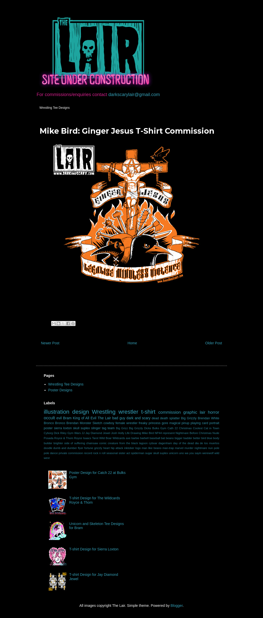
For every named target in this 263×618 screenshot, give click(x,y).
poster (48, 428)
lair (202, 412)
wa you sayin (193, 453)
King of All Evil (84, 418)
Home (132, 343)
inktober (129, 448)
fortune (88, 448)
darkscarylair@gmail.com (134, 94)
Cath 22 (172, 428)
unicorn (173, 453)
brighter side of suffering (69, 443)
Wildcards (118, 438)
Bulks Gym (159, 428)
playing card (199, 423)
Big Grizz (122, 428)
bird (203, 438)
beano (170, 438)
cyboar (153, 443)
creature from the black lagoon (128, 443)
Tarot (95, 438)
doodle (48, 448)
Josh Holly (117, 433)
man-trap (168, 448)
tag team (108, 428)
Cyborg (48, 433)
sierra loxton (63, 428)
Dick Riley (60, 433)
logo (138, 448)
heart (106, 448)
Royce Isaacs (82, 438)
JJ (83, 433)
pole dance (51, 453)
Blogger (177, 606)
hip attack (117, 448)
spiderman (137, 453)
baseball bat (157, 438)
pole (216, 448)
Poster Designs (60, 390)
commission (169, 412)
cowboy (109, 423)
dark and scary (138, 418)
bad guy (118, 418)
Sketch (98, 423)
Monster (85, 423)
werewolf (207, 453)
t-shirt (148, 412)
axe (128, 438)
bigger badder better (187, 438)
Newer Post (50, 343)
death (164, 418)
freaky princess (149, 423)
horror (213, 412)
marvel (179, 448)
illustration (56, 412)
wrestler (128, 412)
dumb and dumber (65, 448)
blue (209, 438)
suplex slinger (90, 428)
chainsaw (92, 443)
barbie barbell (140, 438)
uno (181, 453)
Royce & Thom (63, 438)
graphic (190, 412)
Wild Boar (105, 438)
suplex (164, 453)
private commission (71, 453)
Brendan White (208, 418)
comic (103, 443)
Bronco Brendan (67, 423)
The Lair (104, 418)
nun (210, 448)
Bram (67, 418)
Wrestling (103, 412)
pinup (185, 423)
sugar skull (152, 453)
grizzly (98, 448)
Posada (48, 438)
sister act (124, 453)
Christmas (185, 428)
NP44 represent (165, 433)
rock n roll (99, 453)
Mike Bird (148, 433)
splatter (174, 418)
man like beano (152, 448)
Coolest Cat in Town (206, 428)
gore (165, 423)
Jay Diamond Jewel (97, 433)
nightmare (201, 448)
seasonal (112, 453)
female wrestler (126, 423)
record (88, 453)
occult (49, 417)
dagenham (165, 443)
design (80, 412)
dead (155, 418)
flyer (80, 448)
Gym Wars (74, 433)
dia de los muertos (207, 443)
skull (76, 428)
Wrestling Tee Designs (54, 108)
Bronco (49, 423)
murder (188, 448)
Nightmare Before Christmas (194, 433)
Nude (215, 433)
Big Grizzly (189, 418)
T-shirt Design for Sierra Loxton (94, 549)
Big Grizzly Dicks (140, 428)
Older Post (213, 343)
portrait (214, 423)
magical (174, 423)
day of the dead (183, 443)
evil (59, 418)
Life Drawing (133, 433)
